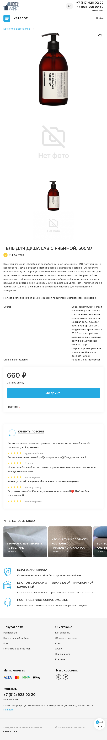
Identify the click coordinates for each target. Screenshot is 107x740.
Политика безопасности (17, 648)
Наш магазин (97, 10)
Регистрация (10, 632)
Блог (6, 643)
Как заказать (62, 632)
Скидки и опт (62, 654)
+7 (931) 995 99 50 (90, 7)
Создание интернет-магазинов (21, 727)
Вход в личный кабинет (16, 638)
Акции (58, 648)
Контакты (60, 659)
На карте (8, 709)
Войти (100, 18)
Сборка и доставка (66, 638)
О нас (58, 643)
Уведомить (53, 393)
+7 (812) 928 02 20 (90, 2)
